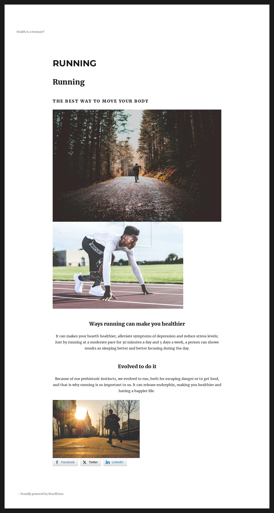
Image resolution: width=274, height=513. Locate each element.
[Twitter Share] (90, 462)
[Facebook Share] (65, 462)
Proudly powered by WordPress (42, 494)
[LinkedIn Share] (115, 462)
